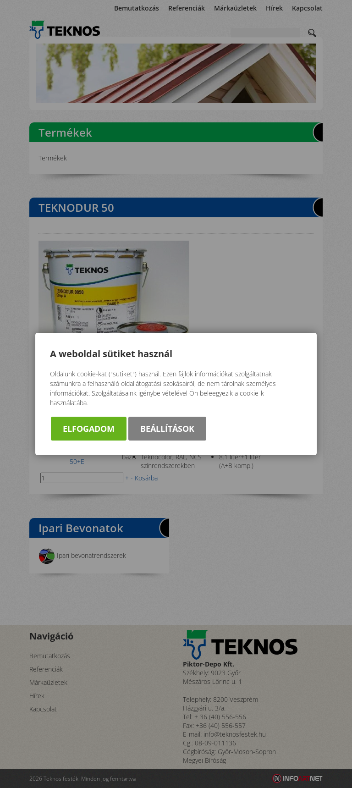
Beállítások (167, 428)
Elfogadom (89, 428)
